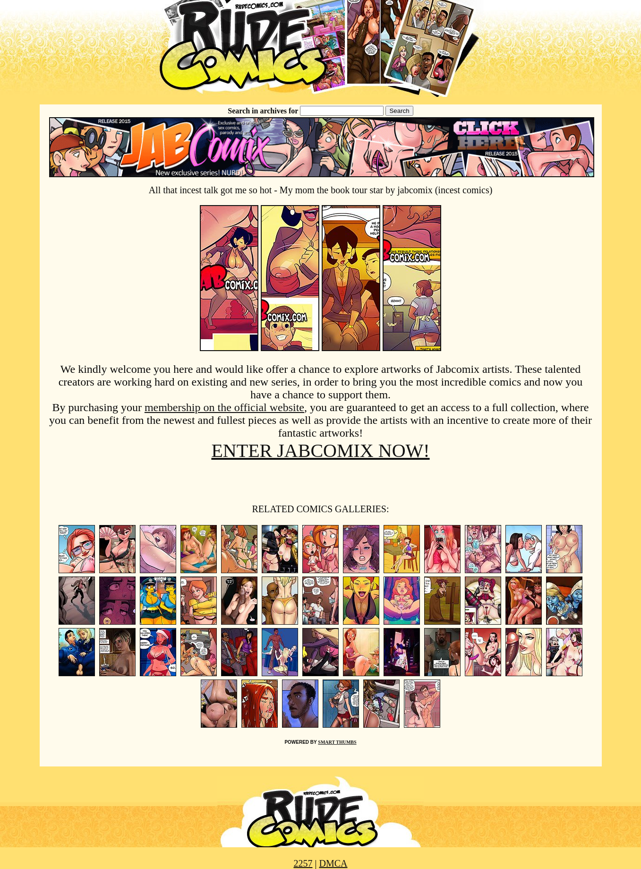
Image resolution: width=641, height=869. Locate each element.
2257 (302, 863)
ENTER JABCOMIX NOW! (320, 450)
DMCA (333, 863)
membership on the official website (224, 407)
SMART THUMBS (337, 742)
